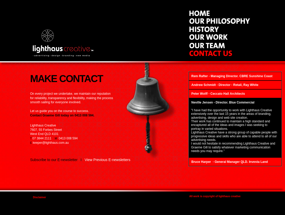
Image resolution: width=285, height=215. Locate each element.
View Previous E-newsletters (107, 160)
